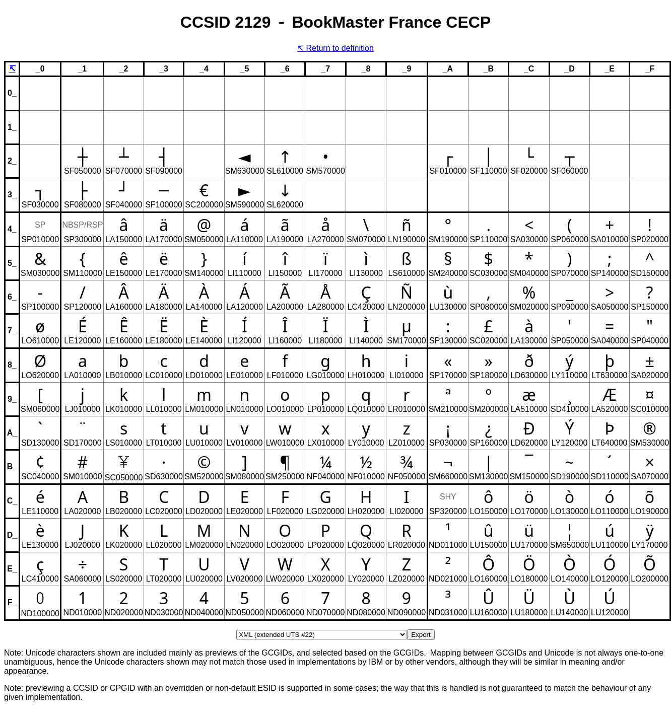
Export (421, 634)
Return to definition (340, 48)
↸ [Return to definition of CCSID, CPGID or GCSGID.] (12, 68)
